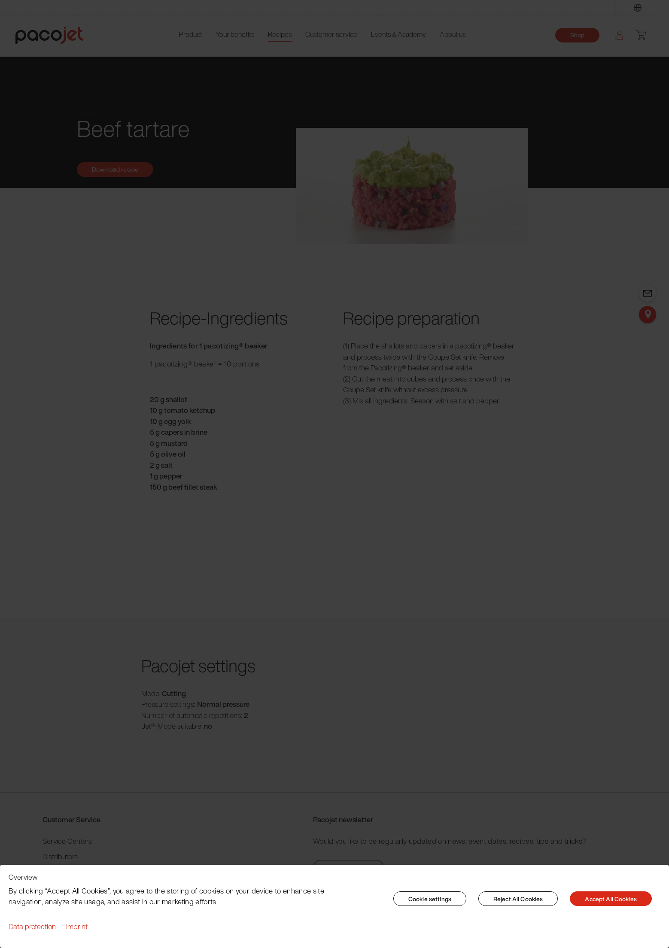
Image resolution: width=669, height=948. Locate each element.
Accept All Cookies (611, 898)
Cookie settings (429, 898)
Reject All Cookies (518, 898)
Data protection (32, 926)
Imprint (77, 926)
